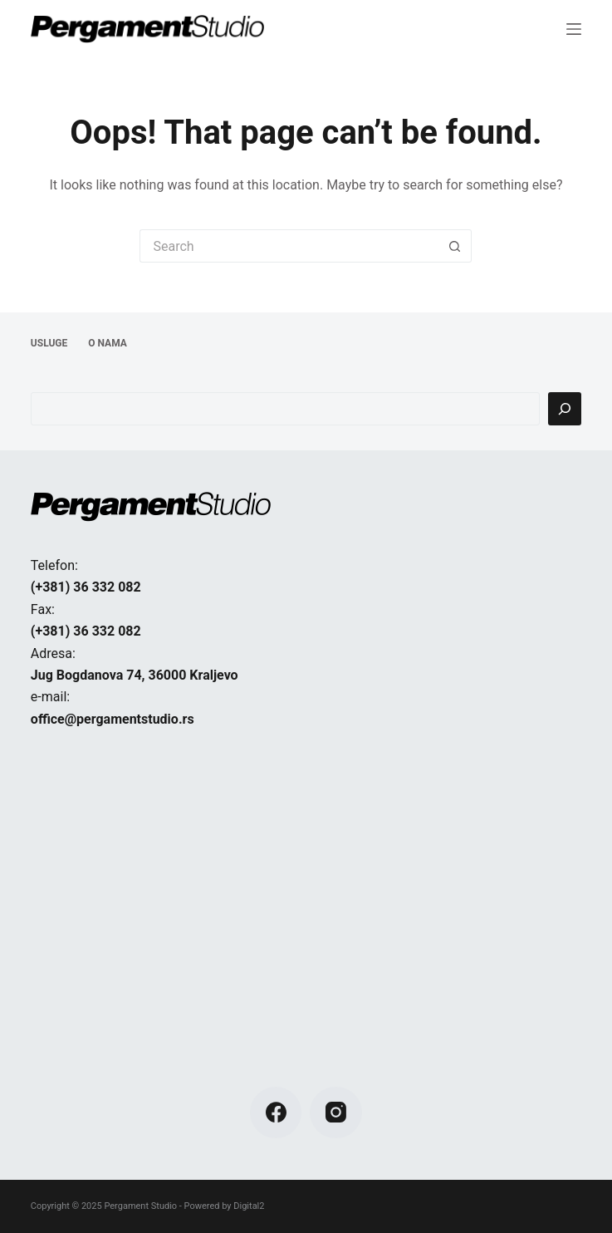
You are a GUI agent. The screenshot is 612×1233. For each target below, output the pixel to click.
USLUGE (49, 343)
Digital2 (248, 1206)
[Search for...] (289, 246)
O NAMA (107, 343)
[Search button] (455, 246)
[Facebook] (276, 1113)
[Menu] (573, 29)
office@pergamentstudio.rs (112, 719)
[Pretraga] (564, 408)
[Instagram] (336, 1113)
